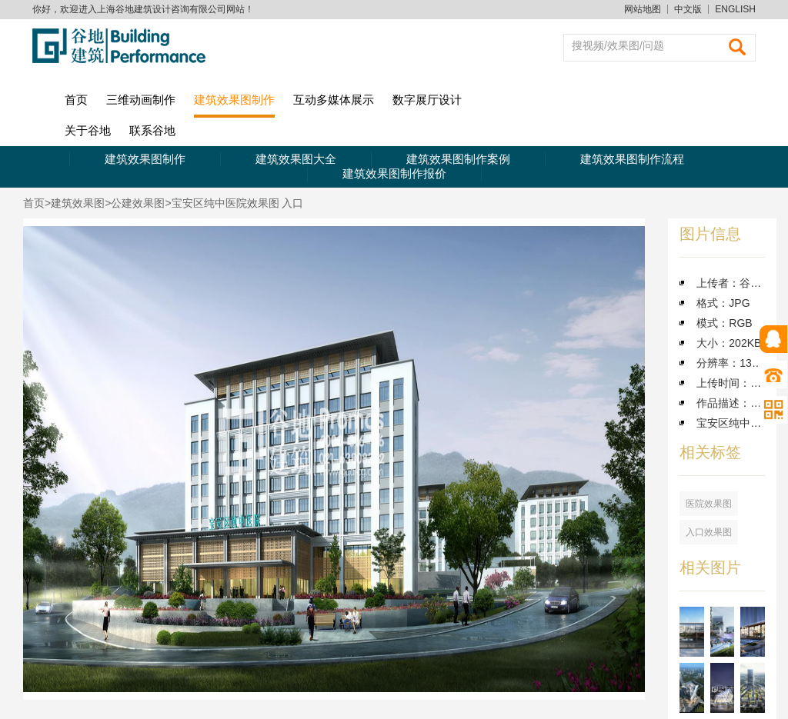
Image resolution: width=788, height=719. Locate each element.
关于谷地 (88, 130)
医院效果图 (709, 503)
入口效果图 (709, 532)
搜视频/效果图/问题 (618, 45)
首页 (76, 99)
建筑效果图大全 (295, 158)
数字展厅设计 (427, 99)
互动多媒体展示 (333, 99)
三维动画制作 (140, 99)
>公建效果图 (135, 203)
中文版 (688, 9)
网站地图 (642, 9)
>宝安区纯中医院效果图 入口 (234, 203)
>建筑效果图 (75, 203)
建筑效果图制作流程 (632, 158)
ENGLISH (735, 9)
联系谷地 (152, 130)
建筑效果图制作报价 (394, 173)
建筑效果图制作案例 (458, 158)
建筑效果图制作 (234, 99)
